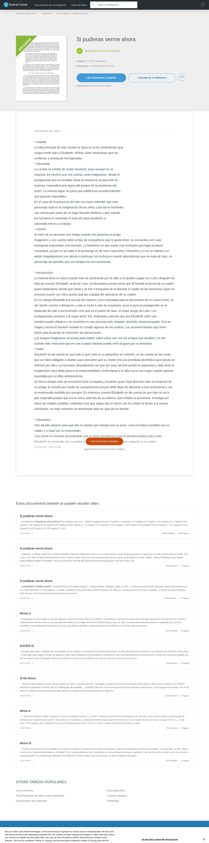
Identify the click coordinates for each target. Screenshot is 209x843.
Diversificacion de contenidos (31, 801)
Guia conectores (24, 790)
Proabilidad (113, 801)
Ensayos (47, 14)
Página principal (27, 14)
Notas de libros (79, 5)
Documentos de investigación (50, 5)
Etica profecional (116, 790)
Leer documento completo (101, 77)
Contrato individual (117, 795)
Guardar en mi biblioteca (152, 77)
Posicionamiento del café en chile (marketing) (40, 795)
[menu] (203, 5)
